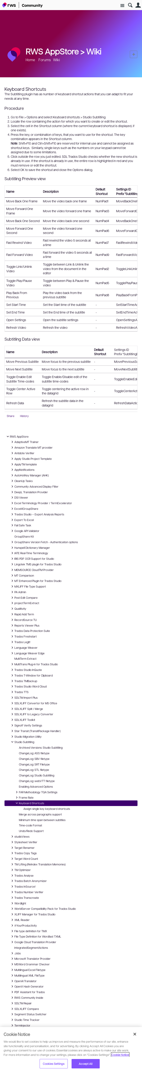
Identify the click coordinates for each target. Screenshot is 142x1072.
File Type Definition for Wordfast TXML (35, 936)
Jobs (15, 953)
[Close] (135, 1034)
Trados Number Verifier (26, 892)
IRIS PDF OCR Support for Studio (32, 558)
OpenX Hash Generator (27, 986)
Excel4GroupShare (24, 508)
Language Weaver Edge (27, 653)
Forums (44, 59)
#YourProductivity (23, 925)
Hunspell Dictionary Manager (30, 547)
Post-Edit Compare (24, 597)
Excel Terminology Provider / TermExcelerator (41, 503)
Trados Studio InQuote (26, 670)
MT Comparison (22, 575)
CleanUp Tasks (21, 481)
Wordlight (18, 903)
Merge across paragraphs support (40, 814)
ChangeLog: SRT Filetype (34, 764)
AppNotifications (22, 469)
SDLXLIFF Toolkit (22, 720)
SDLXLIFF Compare (24, 1009)
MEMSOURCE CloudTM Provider (32, 570)
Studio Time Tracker (25, 1020)
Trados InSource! (23, 886)
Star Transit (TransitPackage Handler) (35, 731)
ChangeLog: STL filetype (34, 770)
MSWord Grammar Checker (30, 964)
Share (10, 416)
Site (122, 6)
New (133, 54)
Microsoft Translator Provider (30, 958)
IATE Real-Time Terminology (29, 553)
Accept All (85, 1064)
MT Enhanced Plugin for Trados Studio (35, 581)
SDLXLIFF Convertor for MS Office (33, 703)
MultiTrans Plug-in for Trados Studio (34, 664)
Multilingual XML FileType (27, 975)
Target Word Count (24, 858)
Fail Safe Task (20, 525)
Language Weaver (24, 647)
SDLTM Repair (21, 1003)
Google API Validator (24, 531)
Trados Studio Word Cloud (28, 686)
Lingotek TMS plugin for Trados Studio (35, 564)
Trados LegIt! (20, 642)
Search (130, 5)
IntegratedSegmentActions (31, 947)
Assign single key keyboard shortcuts (46, 808)
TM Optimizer (20, 870)
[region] (71, 1049)
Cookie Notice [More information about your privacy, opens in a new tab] (120, 1055)
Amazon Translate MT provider (31, 447)
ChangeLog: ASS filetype (34, 753)
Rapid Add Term (22, 614)
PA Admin (18, 592)
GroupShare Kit (24, 536)
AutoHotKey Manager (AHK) (29, 475)
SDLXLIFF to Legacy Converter (31, 714)
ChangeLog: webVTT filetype (37, 781)
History (24, 416)
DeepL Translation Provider (29, 492)
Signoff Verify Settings (26, 725)
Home (30, 59)
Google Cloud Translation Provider (33, 942)
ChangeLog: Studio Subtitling (36, 775)
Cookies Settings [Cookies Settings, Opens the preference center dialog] (53, 1064)
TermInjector (20, 1025)
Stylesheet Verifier (23, 842)
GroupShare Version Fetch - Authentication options (44, 542)
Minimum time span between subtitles (42, 820)
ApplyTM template (23, 464)
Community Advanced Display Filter (34, 486)
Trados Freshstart (23, 636)
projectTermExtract (24, 603)
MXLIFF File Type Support (28, 586)
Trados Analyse (22, 875)
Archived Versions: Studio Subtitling (41, 747)
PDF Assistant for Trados (27, 992)
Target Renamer (22, 847)
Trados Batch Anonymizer (28, 881)
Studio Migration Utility (26, 736)
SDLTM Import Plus (24, 697)
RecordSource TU (23, 620)
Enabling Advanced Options (36, 786)
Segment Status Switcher (28, 1014)
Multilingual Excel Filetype (27, 970)
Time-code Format (30, 825)
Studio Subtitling (22, 742)
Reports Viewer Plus (24, 625)
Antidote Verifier (22, 453)
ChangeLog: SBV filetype (34, 759)
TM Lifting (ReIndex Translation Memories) (37, 864)
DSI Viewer (19, 497)
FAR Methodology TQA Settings (35, 792)
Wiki (93, 51)
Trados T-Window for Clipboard (31, 675)
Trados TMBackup (23, 681)
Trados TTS (19, 692)
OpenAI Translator (23, 981)
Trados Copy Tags (23, 853)
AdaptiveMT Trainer (24, 442)
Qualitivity (18, 608)
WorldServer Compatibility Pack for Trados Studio (43, 908)
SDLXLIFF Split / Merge (26, 709)
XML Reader (20, 920)
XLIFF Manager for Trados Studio (32, 914)
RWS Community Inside (26, 997)
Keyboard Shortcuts (29, 803)
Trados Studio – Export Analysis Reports (37, 514)
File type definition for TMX (28, 931)
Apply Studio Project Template (31, 458)
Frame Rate (24, 797)
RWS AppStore (17, 436)
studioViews (19, 836)
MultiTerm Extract (25, 658)
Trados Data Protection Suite (30, 631)
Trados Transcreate (24, 897)
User (138, 5)
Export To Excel (22, 520)
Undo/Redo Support (31, 831)
